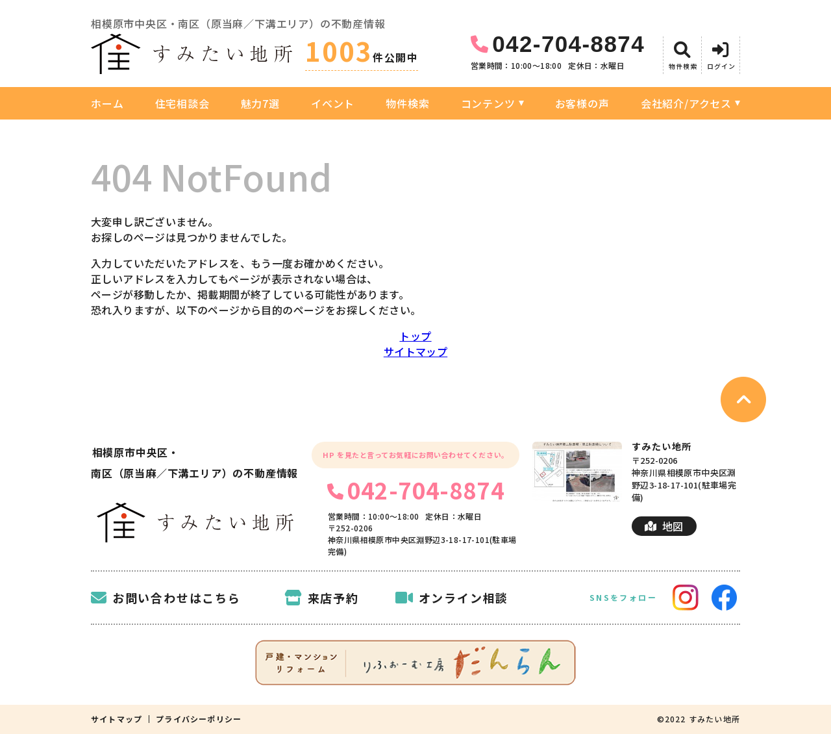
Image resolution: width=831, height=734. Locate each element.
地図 (664, 526)
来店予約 (321, 597)
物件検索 (407, 103)
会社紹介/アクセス (686, 103)
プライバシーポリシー (199, 719)
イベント (332, 103)
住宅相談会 (182, 103)
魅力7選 (260, 103)
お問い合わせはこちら (166, 597)
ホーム (107, 103)
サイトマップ (415, 351)
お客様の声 (582, 103)
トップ (415, 336)
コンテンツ (488, 103)
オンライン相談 (451, 597)
